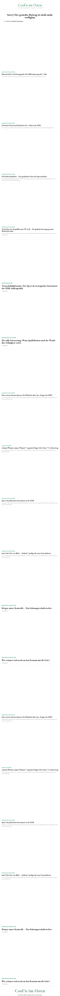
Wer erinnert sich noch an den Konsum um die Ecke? (26, 660)
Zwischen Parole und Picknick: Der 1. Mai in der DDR (21, 125)
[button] (30, 21)
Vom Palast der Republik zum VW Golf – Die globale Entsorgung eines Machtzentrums (28, 230)
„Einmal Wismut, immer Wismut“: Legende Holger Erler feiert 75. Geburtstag (30, 448)
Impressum (39, 995)
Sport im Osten (7, 283)
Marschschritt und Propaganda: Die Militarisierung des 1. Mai (24, 74)
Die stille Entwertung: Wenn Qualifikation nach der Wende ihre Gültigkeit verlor (28, 341)
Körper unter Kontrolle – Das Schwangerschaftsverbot (27, 608)
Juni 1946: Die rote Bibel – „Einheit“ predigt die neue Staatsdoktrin (26, 553)
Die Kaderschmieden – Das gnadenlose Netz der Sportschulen (24, 176)
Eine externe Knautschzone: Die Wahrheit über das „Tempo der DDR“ (27, 395)
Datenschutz (31, 995)
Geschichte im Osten (8, 72)
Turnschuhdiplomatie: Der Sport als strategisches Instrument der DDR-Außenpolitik (29, 287)
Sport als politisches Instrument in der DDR (18, 501)
